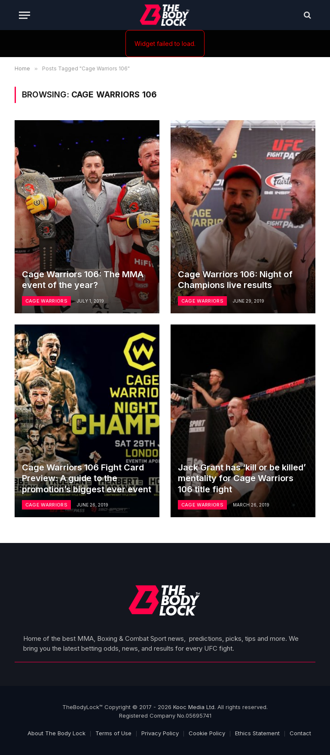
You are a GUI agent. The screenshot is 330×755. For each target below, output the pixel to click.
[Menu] (24, 15)
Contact (300, 733)
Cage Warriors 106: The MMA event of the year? (83, 280)
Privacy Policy (160, 733)
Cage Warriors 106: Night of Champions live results (235, 280)
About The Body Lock (57, 733)
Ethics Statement (257, 733)
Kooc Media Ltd (193, 706)
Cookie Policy (207, 733)
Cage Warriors (46, 301)
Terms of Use (113, 733)
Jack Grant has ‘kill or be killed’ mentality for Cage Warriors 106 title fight (242, 478)
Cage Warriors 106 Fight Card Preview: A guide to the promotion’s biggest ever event (86, 478)
